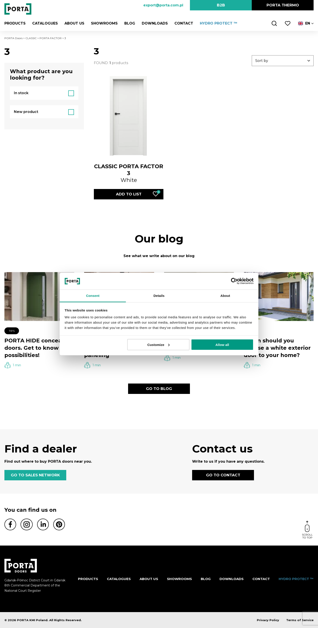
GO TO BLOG (159, 388)
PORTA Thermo (283, 5)
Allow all (222, 344)
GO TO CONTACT (223, 475)
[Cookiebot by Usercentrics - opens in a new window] (234, 281)
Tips (12, 330)
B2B (221, 5)
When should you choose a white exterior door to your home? (277, 347)
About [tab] (225, 296)
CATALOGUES (45, 23)
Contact (183, 23)
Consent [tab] (93, 296)
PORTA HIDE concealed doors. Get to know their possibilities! (39, 347)
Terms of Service (300, 620)
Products (15, 23)
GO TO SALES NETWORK (35, 475)
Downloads (155, 23)
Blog (129, 23)
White (128, 173)
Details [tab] (159, 296)
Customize (158, 344)
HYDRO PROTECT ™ (218, 23)
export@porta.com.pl (163, 5)
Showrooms (104, 23)
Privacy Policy (268, 620)
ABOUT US (74, 23)
